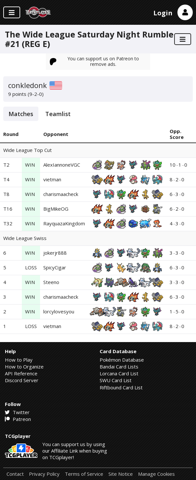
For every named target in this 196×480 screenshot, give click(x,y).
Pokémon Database (122, 359)
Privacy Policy (44, 474)
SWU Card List (116, 380)
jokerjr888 (55, 252)
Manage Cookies (156, 474)
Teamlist (58, 114)
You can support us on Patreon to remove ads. (94, 61)
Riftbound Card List (121, 387)
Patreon (18, 419)
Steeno (51, 282)
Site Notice (120, 474)
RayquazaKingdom (64, 223)
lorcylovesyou (58, 311)
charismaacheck (60, 194)
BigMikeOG (55, 208)
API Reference (21, 373)
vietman (52, 179)
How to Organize (24, 366)
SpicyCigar (54, 267)
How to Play (19, 359)
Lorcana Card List (119, 373)
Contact (15, 474)
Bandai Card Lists (119, 366)
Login (163, 12)
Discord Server (21, 380)
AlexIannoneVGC (61, 164)
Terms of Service (84, 474)
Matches (20, 114)
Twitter (17, 412)
